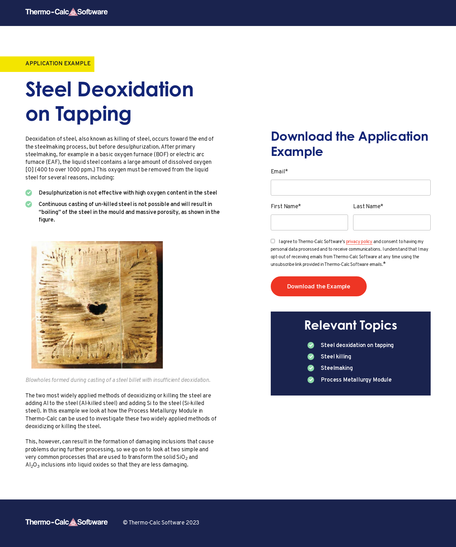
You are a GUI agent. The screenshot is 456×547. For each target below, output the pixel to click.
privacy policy (359, 242)
